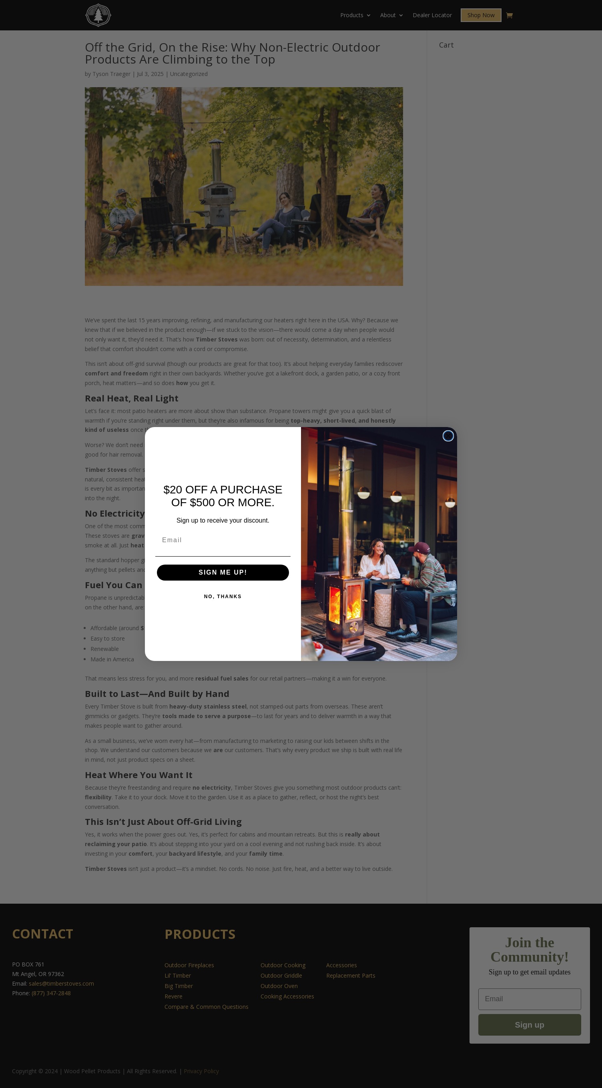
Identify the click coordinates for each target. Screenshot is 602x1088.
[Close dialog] (448, 436)
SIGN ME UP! (223, 572)
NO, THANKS (223, 596)
